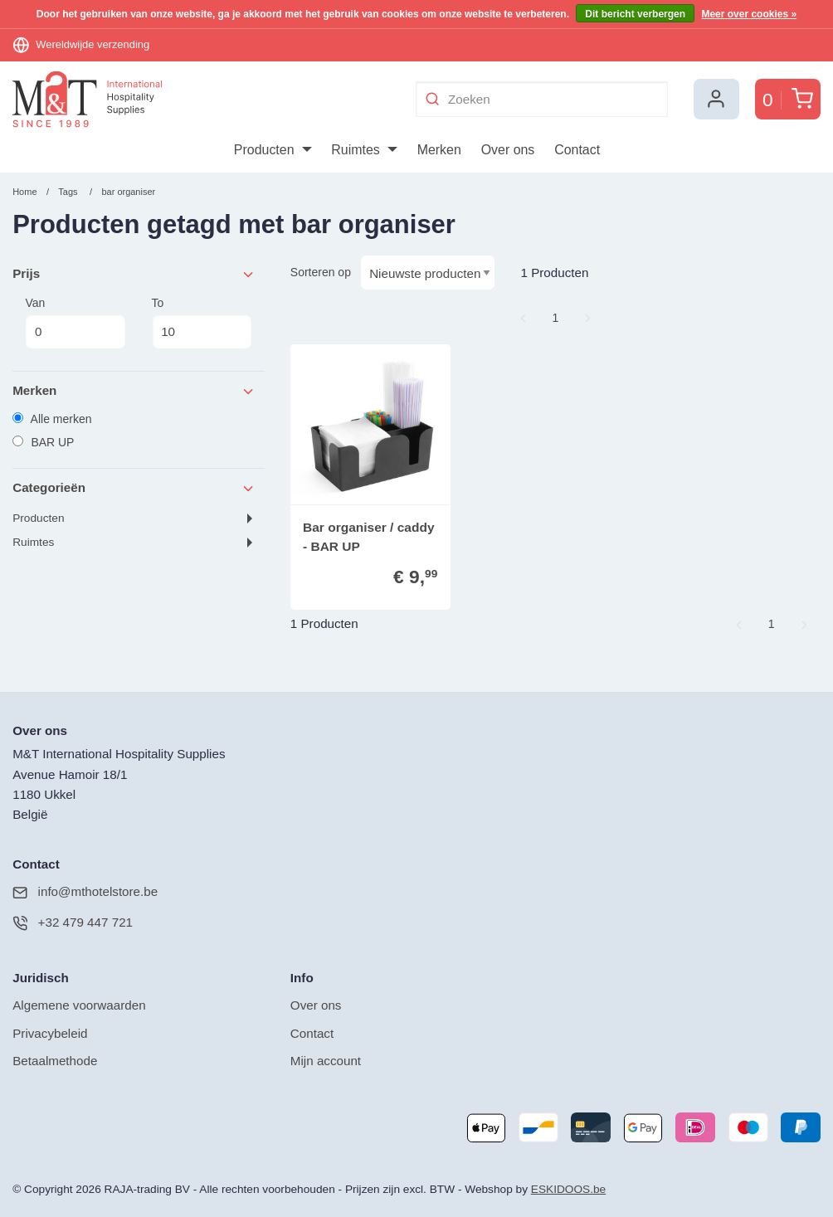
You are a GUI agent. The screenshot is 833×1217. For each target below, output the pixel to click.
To (202, 322)
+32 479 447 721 (72, 923)
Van (75, 322)
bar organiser (128, 192)
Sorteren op (320, 272)
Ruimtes (33, 542)
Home (24, 192)
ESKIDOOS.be (568, 1189)
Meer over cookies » (748, 14)
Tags (67, 192)
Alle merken (51, 419)
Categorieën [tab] (134, 488)
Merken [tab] (134, 391)
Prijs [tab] (134, 274)
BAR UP (43, 442)
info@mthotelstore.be (85, 892)
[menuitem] (272, 150)
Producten (38, 518)
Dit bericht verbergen (635, 14)
